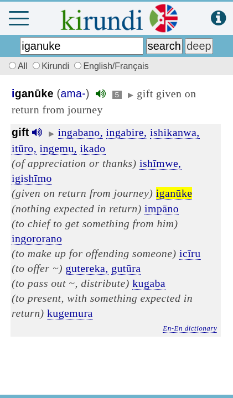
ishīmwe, (160, 163)
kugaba (148, 283)
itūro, (24, 148)
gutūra (126, 268)
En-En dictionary (190, 328)
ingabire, (126, 132)
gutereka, (87, 268)
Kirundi (52, 66)
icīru (190, 253)
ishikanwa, (175, 132)
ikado (92, 148)
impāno (161, 208)
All (16, 66)
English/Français (111, 66)
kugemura (70, 313)
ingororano (37, 238)
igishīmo (32, 178)
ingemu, (58, 148)
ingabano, (80, 132)
